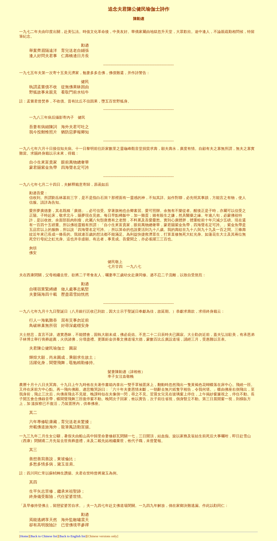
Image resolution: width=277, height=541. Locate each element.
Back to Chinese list (44, 536)
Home (24, 536)
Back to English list (73, 536)
